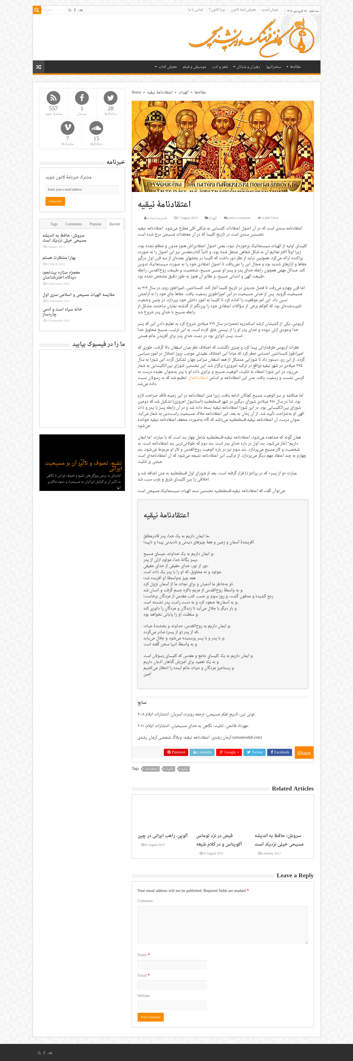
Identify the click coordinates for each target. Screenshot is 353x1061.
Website (144, 996)
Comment (145, 901)
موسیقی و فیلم (194, 66)
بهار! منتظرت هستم (59, 258)
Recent (114, 224)
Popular (96, 224)
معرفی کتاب (167, 66)
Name (144, 955)
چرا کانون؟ (217, 9)
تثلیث (169, 769)
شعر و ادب (220, 66)
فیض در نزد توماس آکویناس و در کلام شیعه (219, 840)
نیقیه (184, 769)
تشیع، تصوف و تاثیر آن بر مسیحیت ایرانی (83, 466)
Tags (53, 224)
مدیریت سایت (156, 218)
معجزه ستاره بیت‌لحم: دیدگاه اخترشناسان (61, 275)
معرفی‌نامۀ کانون (243, 9)
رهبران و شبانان (248, 66)
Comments (73, 224)
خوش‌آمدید (270, 9)
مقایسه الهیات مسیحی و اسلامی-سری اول (78, 295)
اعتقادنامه (151, 769)
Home (136, 92)
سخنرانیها (273, 66)
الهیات (183, 92)
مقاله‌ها (295, 66)
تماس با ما (195, 9)
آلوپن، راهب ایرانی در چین (163, 836)
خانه (311, 66)
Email (144, 975)
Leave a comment (239, 218)
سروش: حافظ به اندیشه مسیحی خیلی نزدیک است (279, 840)
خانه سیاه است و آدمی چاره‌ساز (62, 312)
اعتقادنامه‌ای (198, 378)
